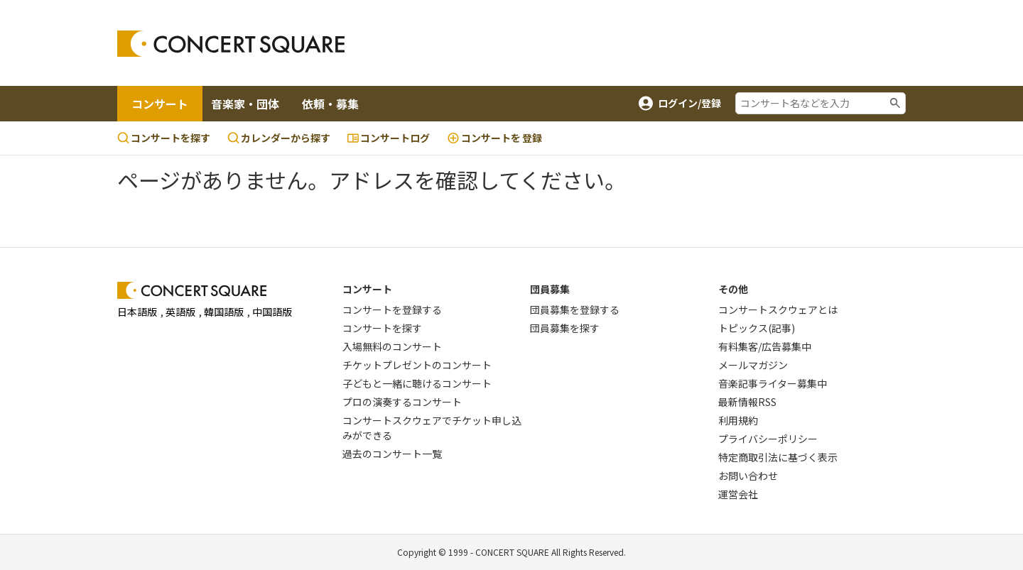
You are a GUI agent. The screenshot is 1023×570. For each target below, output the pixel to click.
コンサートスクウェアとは (778, 309)
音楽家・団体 (245, 103)
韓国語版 (224, 312)
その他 (733, 289)
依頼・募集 (330, 103)
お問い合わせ (748, 475)
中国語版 (272, 312)
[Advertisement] (625, 43)
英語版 (180, 312)
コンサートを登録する (392, 309)
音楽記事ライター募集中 (772, 383)
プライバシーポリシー (768, 439)
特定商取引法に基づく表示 (778, 457)
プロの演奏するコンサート (402, 402)
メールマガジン (753, 365)
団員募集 (550, 289)
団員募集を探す (565, 328)
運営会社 (738, 494)
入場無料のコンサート (392, 346)
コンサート (159, 103)
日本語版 (137, 312)
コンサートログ (388, 138)
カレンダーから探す (278, 138)
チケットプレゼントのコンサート (417, 365)
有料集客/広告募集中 (764, 346)
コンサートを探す (163, 138)
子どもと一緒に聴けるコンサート (417, 383)
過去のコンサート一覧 (392, 453)
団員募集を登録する (574, 309)
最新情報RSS (747, 402)
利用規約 (738, 420)
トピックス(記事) (756, 328)
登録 (494, 138)
